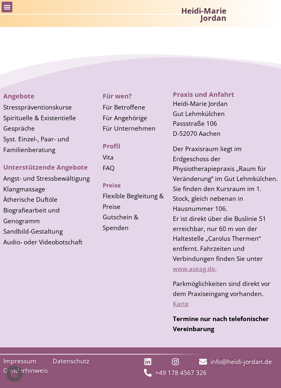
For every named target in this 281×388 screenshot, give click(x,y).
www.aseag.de (194, 268)
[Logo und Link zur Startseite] (253, 16)
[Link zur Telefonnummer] (175, 373)
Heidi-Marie (203, 10)
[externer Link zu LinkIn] (149, 362)
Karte (181, 303)
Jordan (213, 17)
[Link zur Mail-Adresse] (235, 362)
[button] (7, 7)
